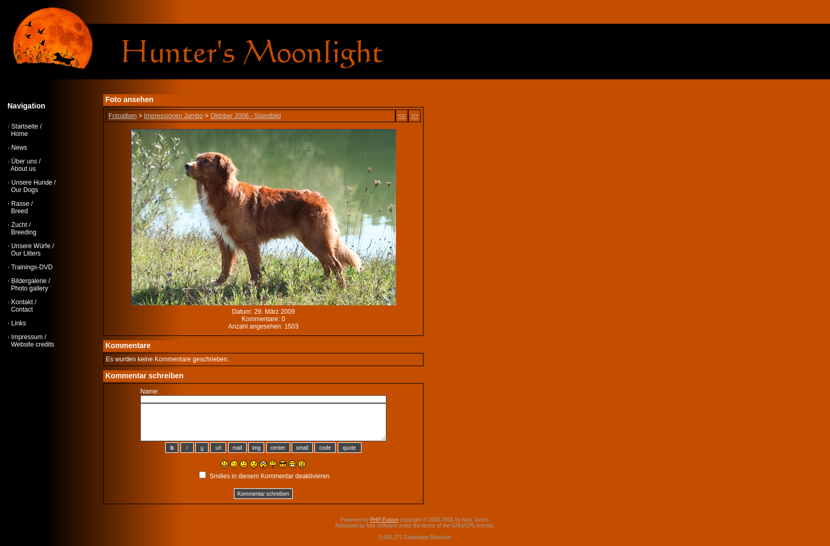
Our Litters (26, 253)
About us (23, 168)
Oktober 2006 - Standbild (245, 116)
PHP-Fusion (384, 520)
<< (401, 116)
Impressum (26, 337)
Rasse (20, 203)
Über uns (24, 161)
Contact (22, 309)
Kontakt (22, 302)
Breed (19, 211)
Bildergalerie (29, 281)
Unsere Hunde (31, 182)
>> (414, 116)
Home (19, 134)
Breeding (24, 232)
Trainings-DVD (31, 267)
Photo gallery (29, 288)
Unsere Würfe (30, 246)
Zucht (19, 225)
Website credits (33, 344)
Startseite (24, 126)
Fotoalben (123, 116)
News (19, 147)
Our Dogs (24, 190)
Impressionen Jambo (173, 116)
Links (18, 323)
